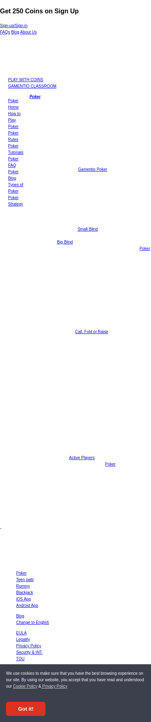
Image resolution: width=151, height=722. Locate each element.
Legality (23, 639)
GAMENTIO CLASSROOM (32, 86)
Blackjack (24, 592)
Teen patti (24, 579)
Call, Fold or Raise (91, 332)
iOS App (23, 599)
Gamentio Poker (92, 169)
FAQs (5, 32)
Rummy (23, 586)
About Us (28, 32)
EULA (21, 633)
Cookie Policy (25, 686)
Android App (27, 605)
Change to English (32, 622)
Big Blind (65, 242)
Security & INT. (29, 652)
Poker (34, 96)
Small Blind (88, 229)
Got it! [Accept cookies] (25, 709)
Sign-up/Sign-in (13, 25)
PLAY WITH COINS (25, 80)
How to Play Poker (14, 120)
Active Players (82, 457)
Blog (15, 32)
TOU (20, 659)
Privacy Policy (54, 686)
